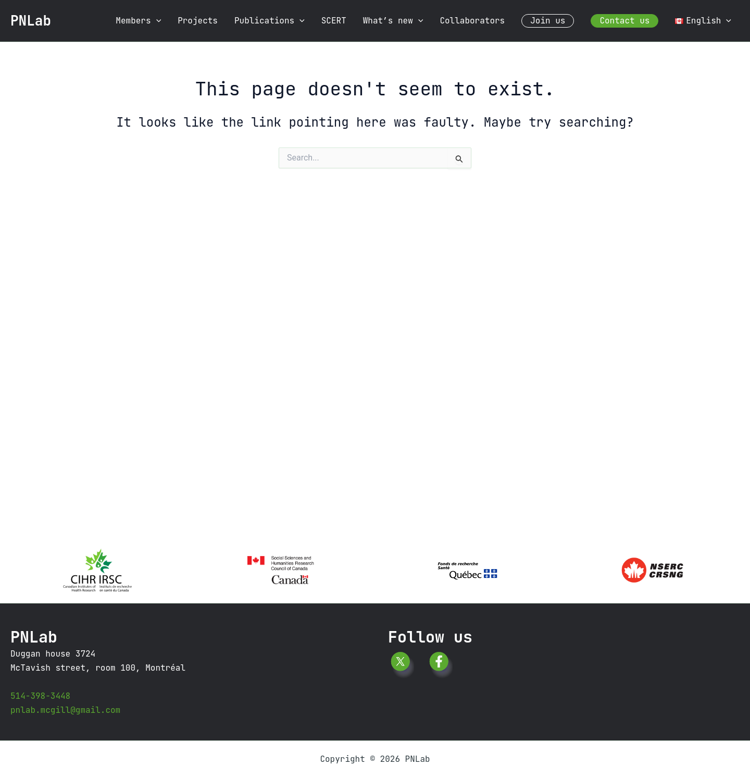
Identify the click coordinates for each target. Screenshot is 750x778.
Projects (198, 20)
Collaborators (472, 20)
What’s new (393, 21)
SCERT (333, 20)
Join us (547, 20)
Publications (269, 21)
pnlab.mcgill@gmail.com (65, 710)
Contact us (624, 20)
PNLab (30, 20)
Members (138, 21)
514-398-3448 (40, 695)
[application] (156, 21)
